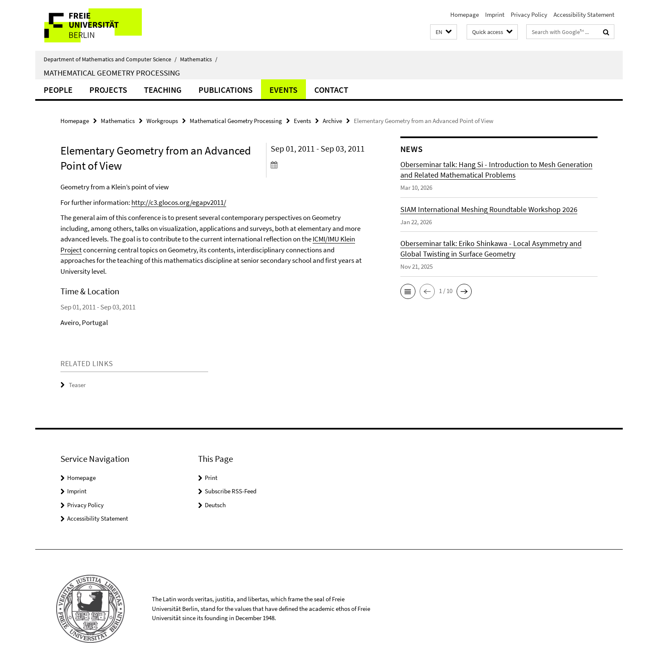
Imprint (494, 14)
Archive (332, 121)
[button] (443, 32)
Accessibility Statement (584, 14)
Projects (108, 89)
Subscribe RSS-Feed (230, 491)
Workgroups (162, 121)
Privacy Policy (529, 14)
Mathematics (198, 59)
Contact (331, 89)
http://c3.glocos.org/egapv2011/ (178, 202)
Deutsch (215, 505)
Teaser (77, 385)
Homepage (464, 14)
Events (283, 89)
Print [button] (211, 478)
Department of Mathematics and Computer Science (110, 59)
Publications (225, 89)
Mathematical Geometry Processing (112, 73)
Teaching (163, 89)
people (58, 89)
